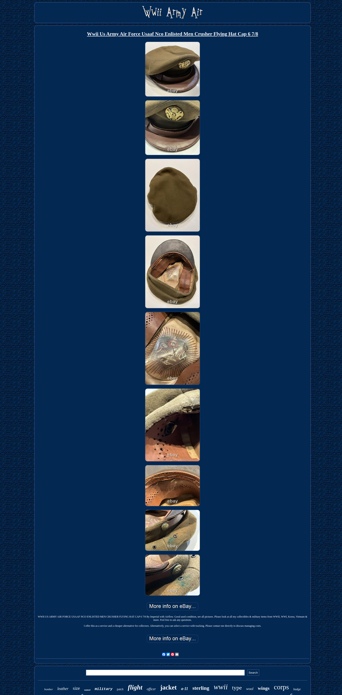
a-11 (184, 688)
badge (297, 689)
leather (62, 688)
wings (264, 688)
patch (120, 689)
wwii (221, 687)
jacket (168, 687)
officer (151, 689)
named (87, 690)
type (237, 688)
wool (249, 689)
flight (135, 687)
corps (281, 687)
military (104, 689)
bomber (48, 689)
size (76, 688)
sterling (200, 688)
